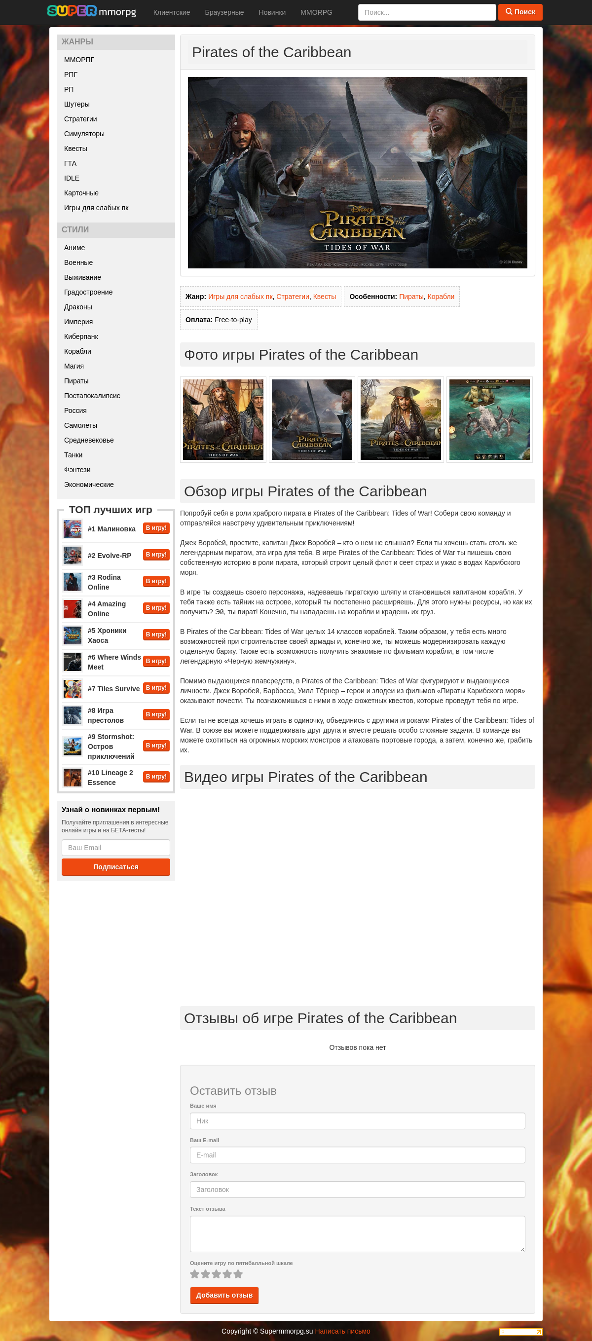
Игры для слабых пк (96, 208)
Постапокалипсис (92, 396)
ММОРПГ (79, 60)
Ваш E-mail (204, 1140)
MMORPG (316, 12)
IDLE (71, 178)
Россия (75, 410)
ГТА (70, 163)
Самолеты (80, 425)
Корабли (77, 351)
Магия (74, 366)
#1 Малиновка (112, 529)
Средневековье (89, 440)
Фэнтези (77, 470)
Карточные (81, 193)
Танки (73, 455)
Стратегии (80, 119)
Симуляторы (84, 134)
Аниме (74, 248)
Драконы (78, 307)
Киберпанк (81, 336)
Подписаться (116, 867)
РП (69, 89)
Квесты (75, 148)
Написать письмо (342, 1331)
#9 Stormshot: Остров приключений (111, 746)
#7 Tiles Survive (114, 689)
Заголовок (204, 1174)
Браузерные (224, 12)
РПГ (70, 74)
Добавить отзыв (224, 1295)
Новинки (272, 12)
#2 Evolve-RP (110, 555)
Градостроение (88, 292)
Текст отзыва (207, 1209)
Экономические (89, 484)
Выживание (82, 277)
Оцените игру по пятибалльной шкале (241, 1263)
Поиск (520, 12)
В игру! (156, 527)
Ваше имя (203, 1106)
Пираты (76, 381)
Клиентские (171, 12)
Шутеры (77, 104)
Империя (78, 322)
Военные (78, 262)
